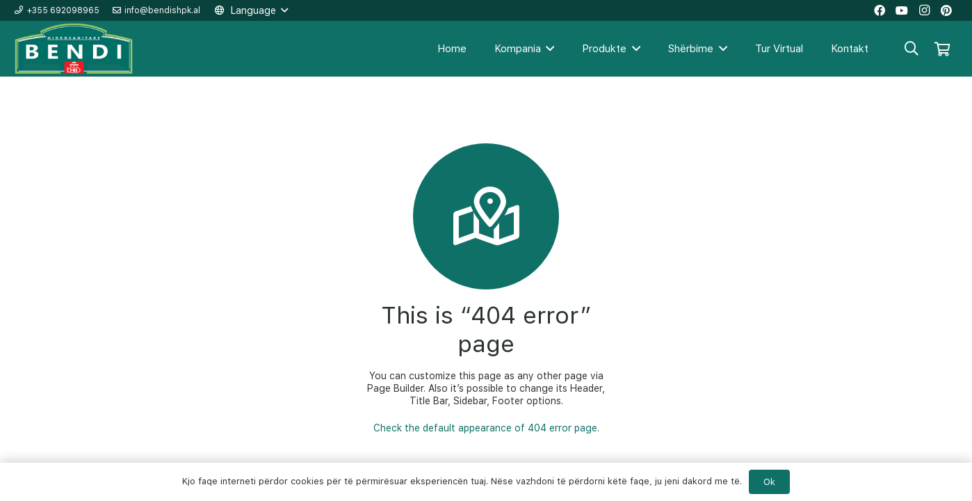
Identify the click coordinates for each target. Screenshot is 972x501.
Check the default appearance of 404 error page (485, 428)
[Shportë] (942, 49)
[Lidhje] (74, 49)
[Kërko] (911, 48)
